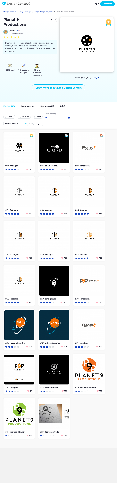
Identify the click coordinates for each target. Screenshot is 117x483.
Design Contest (9, 12)
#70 (7, 166)
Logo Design (25, 12)
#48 (77, 388)
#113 (42, 343)
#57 (42, 166)
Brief (62, 106)
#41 (7, 388)
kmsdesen (85, 166)
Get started (107, 4)
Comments (27, 106)
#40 (7, 299)
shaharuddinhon (88, 388)
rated (39, 117)
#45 (77, 210)
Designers (47, 106)
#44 (7, 254)
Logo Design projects (43, 12)
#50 (77, 166)
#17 (7, 432)
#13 (7, 210)
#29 (42, 432)
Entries (9, 106)
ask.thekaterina (18, 343)
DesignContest (16, 3)
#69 (42, 210)
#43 (42, 254)
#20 (42, 299)
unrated (10, 117)
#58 (42, 388)
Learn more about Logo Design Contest (58, 87)
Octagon (95, 78)
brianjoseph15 (51, 166)
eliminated (25, 117)
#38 (77, 299)
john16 (13, 31)
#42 (77, 254)
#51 (76, 343)
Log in (96, 4)
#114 (7, 343)
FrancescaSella (52, 432)
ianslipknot (50, 299)
